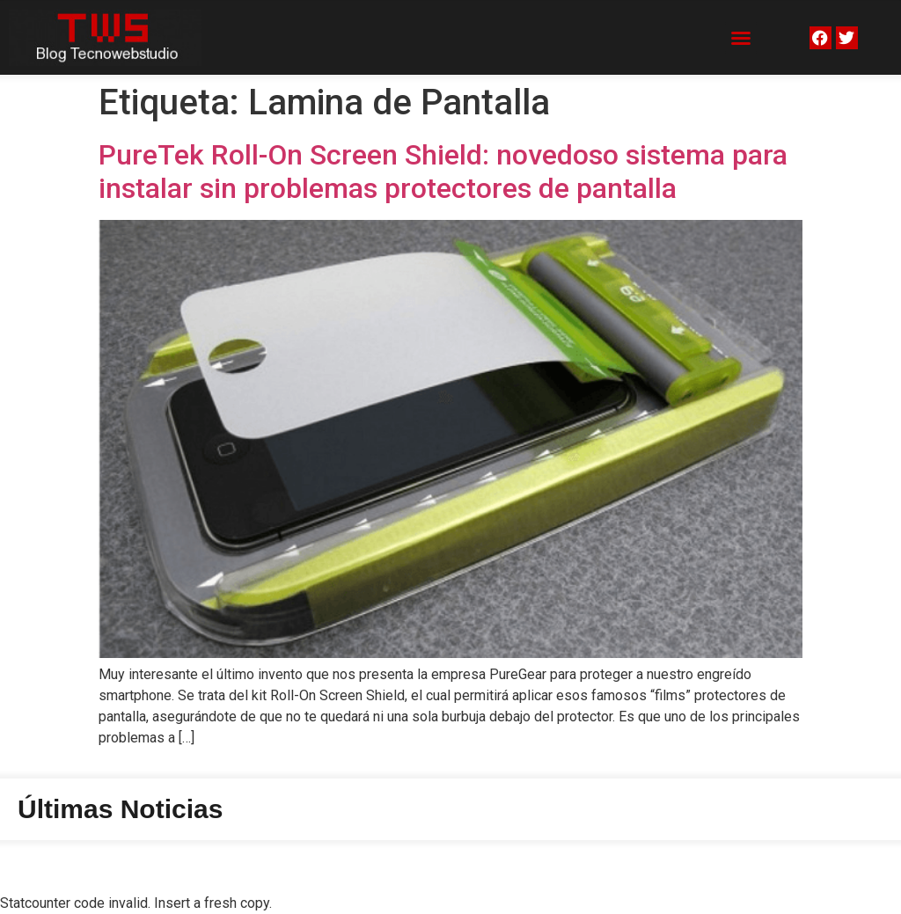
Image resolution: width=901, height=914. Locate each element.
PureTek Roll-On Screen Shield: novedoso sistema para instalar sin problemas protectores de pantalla (443, 171)
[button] (741, 38)
